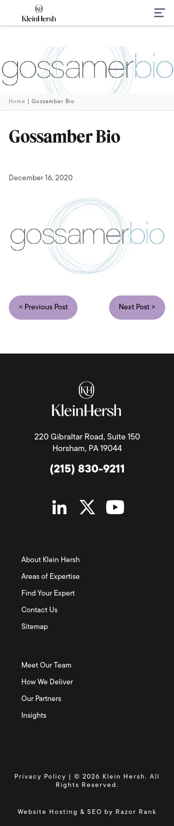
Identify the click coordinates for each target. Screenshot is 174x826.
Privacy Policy (40, 777)
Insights (33, 716)
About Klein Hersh (50, 560)
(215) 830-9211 (87, 469)
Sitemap (34, 627)
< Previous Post (43, 307)
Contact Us (39, 610)
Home (17, 102)
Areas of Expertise (50, 577)
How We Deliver (47, 682)
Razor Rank (136, 812)
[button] (153, 13)
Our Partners (41, 699)
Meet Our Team (46, 665)
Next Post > (137, 307)
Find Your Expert (48, 593)
